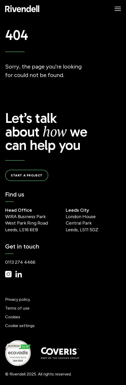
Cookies (12, 316)
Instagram (8, 274)
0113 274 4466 (20, 262)
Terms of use (17, 308)
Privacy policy (17, 299)
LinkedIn (18, 274)
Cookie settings (20, 325)
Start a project (27, 175)
